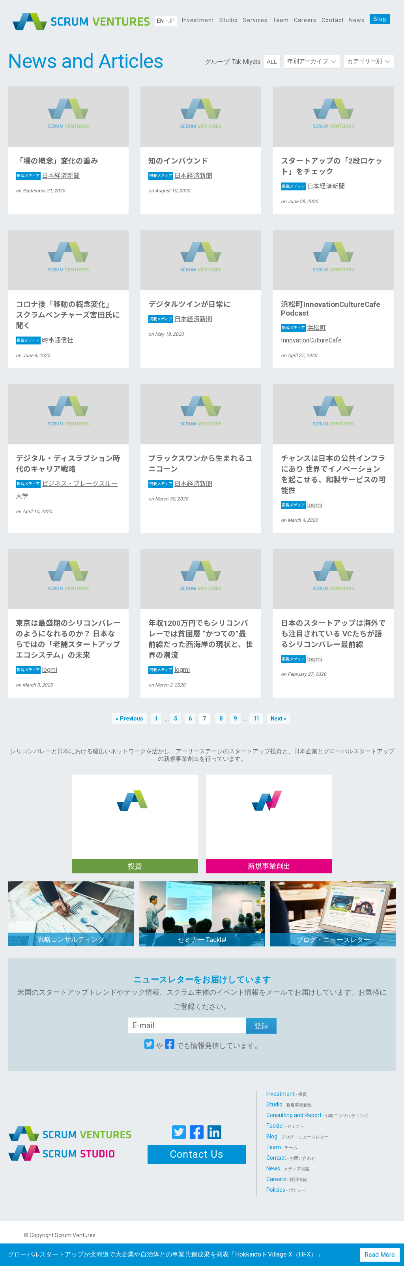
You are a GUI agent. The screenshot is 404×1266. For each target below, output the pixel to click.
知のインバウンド (178, 161)
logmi (301, 505)
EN (160, 21)
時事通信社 (44, 340)
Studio (228, 20)
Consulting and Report (317, 1115)
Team (281, 20)
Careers (305, 20)
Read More (380, 1254)
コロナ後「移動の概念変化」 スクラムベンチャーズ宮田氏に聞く (68, 315)
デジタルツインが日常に (189, 304)
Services (255, 20)
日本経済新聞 (48, 175)
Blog (380, 19)
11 (256, 718)
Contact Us (196, 1154)
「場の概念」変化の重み (57, 161)
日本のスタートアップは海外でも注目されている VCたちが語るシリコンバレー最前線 (333, 634)
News (357, 20)
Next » (278, 718)
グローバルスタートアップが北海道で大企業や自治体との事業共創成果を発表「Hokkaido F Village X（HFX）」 (165, 1254)
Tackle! (285, 1126)
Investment (198, 20)
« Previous (129, 718)
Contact (333, 20)
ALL (272, 61)
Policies (286, 1190)
